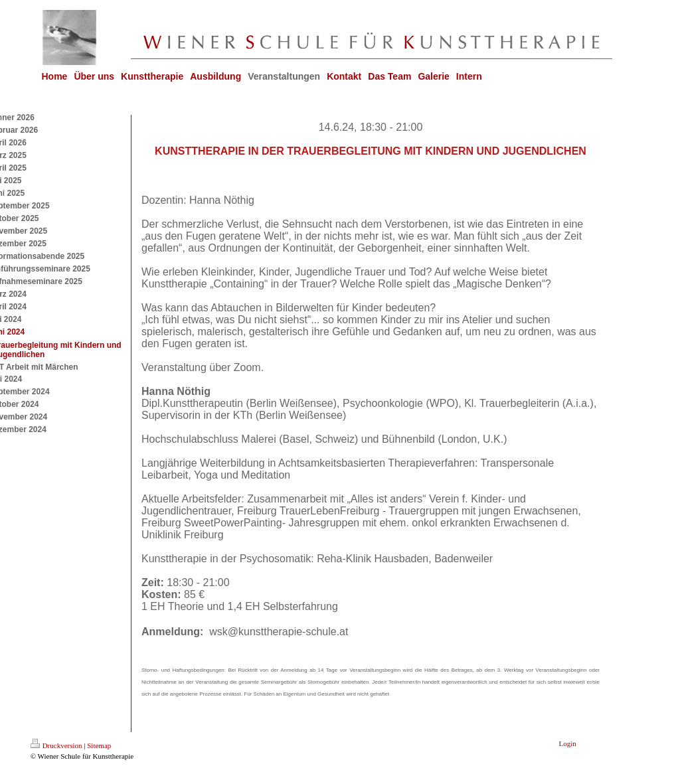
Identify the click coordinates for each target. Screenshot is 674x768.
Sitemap (99, 745)
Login (567, 743)
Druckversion (56, 745)
